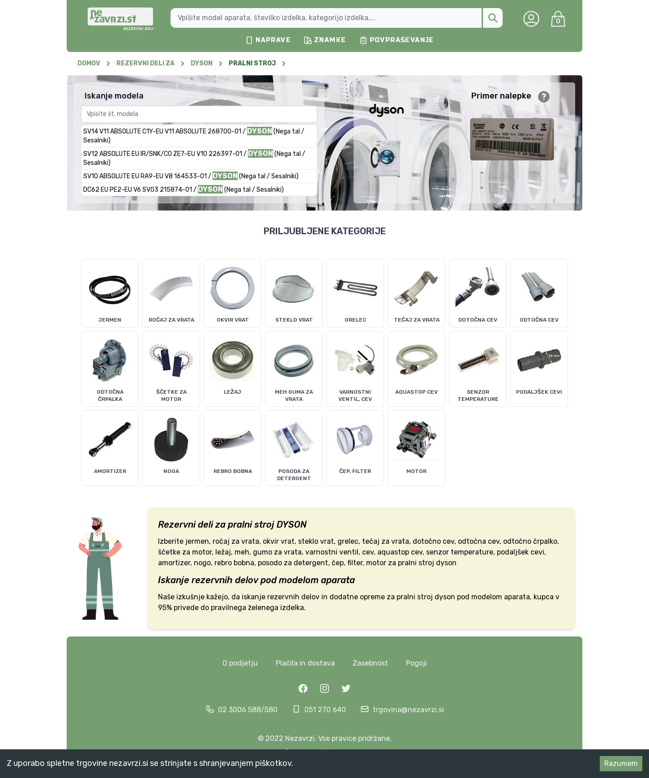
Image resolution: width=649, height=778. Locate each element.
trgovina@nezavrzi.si (408, 709)
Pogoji (416, 663)
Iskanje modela (114, 96)
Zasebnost (370, 663)
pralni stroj (251, 524)
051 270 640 (325, 709)
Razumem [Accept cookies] (621, 763)
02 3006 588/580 (248, 709)
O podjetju (240, 663)
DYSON (292, 524)
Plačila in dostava (305, 663)
